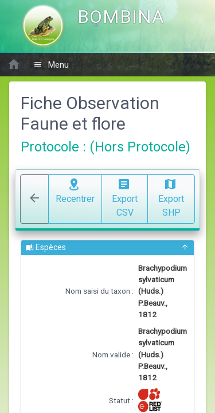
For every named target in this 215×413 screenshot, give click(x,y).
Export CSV (125, 197)
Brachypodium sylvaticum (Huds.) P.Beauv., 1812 (162, 291)
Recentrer (75, 190)
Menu (51, 65)
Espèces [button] (107, 247)
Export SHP (171, 197)
